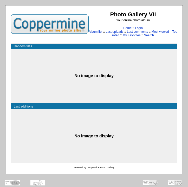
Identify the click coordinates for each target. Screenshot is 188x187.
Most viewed (160, 32)
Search (149, 35)
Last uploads (115, 32)
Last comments (137, 32)
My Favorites (132, 35)
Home (127, 28)
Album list (95, 32)
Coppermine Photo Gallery (100, 167)
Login (138, 28)
